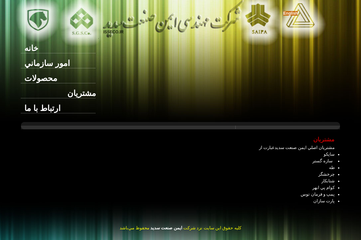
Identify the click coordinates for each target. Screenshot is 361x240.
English (290, 13)
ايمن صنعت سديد (166, 227)
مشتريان (81, 93)
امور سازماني (47, 63)
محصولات (40, 78)
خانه (31, 48)
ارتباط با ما (42, 108)
